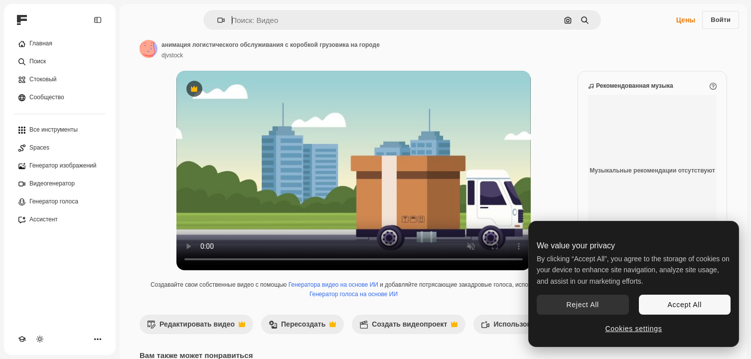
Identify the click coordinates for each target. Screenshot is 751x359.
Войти (721, 19)
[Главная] (60, 44)
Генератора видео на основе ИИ (333, 284)
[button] (217, 20)
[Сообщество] (60, 98)
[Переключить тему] (40, 339)
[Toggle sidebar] (98, 20)
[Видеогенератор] (60, 184)
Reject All (583, 305)
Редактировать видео (196, 327)
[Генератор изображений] (60, 166)
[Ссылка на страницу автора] (148, 49)
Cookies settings (633, 329)
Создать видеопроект (408, 327)
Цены (686, 20)
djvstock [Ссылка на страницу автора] (172, 55)
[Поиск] (60, 62)
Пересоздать (302, 327)
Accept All (685, 305)
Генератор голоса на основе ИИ (353, 294)
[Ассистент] (60, 220)
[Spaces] (60, 148)
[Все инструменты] (60, 130)
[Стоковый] (60, 80)
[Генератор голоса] (60, 202)
